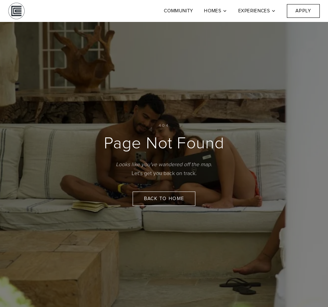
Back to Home (164, 198)
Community (178, 11)
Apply (303, 11)
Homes (215, 11)
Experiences (257, 11)
